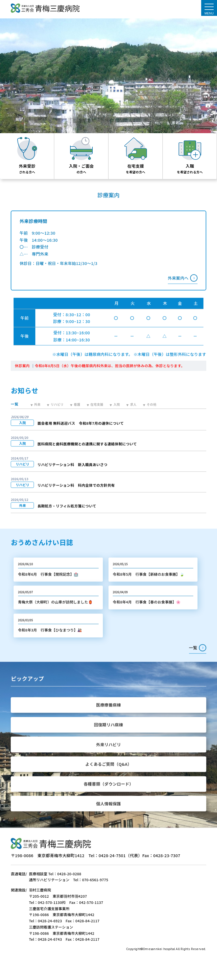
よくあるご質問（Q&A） (108, 775)
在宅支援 (135, 166)
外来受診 (27, 166)
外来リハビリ (108, 756)
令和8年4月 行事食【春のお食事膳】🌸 (147, 613)
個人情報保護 (108, 815)
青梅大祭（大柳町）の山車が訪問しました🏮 (55, 613)
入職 (190, 166)
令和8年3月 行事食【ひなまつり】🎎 (50, 641)
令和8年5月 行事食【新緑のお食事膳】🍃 (148, 585)
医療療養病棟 (108, 716)
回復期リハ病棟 (108, 736)
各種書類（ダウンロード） (108, 795)
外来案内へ (178, 289)
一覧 (193, 659)
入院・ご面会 (81, 166)
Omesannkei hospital (159, 949)
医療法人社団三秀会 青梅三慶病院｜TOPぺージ (45, 8)
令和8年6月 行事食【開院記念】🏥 (48, 585)
